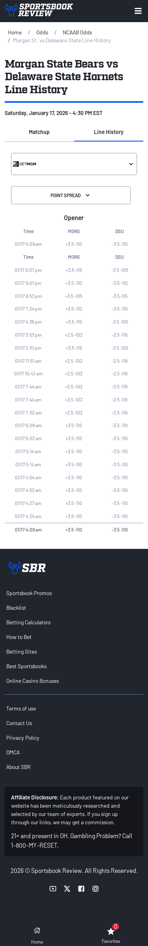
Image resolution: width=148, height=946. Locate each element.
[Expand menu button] (138, 11)
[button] (39, 131)
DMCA (13, 752)
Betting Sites (21, 651)
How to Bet (19, 636)
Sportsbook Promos (29, 593)
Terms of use (21, 708)
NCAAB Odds (77, 32)
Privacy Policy (22, 737)
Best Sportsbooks (26, 666)
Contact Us (19, 723)
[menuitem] (74, 593)
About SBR (18, 766)
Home (15, 32)
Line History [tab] (109, 131)
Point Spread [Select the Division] (71, 195)
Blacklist (16, 607)
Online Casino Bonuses (32, 680)
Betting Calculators (28, 622)
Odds (42, 32)
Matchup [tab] (39, 131)
